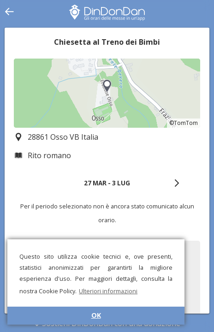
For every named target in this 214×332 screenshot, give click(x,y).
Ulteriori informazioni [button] (108, 291)
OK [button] (96, 315)
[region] (107, 93)
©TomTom (183, 123)
